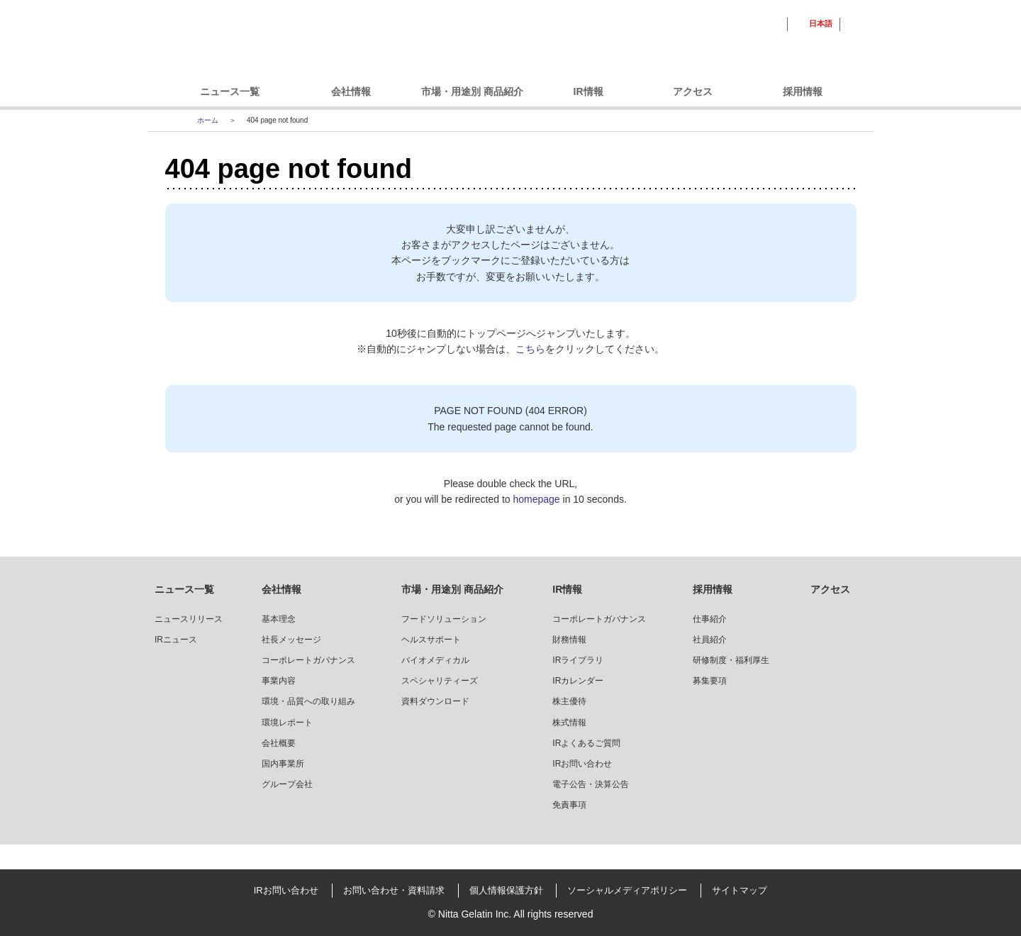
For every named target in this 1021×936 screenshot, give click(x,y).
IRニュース (176, 640)
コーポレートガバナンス (308, 660)
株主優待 (569, 701)
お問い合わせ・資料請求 (394, 890)
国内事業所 (283, 764)
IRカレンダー (577, 681)
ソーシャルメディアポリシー (627, 890)
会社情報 (351, 91)
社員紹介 (710, 640)
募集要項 (710, 681)
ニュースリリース (189, 619)
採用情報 (802, 91)
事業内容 (279, 681)
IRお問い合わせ (582, 764)
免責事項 (569, 805)
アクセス (693, 91)
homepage (536, 499)
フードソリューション (443, 619)
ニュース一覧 (230, 91)
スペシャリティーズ (439, 681)
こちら (530, 349)
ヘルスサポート (431, 640)
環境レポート (287, 723)
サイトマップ (739, 890)
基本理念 (279, 619)
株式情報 (569, 723)
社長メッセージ (291, 640)
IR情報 (588, 91)
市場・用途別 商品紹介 (472, 91)
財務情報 (569, 640)
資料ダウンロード (435, 701)
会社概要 (279, 743)
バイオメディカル (435, 660)
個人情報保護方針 (506, 890)
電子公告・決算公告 (590, 784)
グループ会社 (287, 784)
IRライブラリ (577, 660)
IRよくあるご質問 (586, 743)
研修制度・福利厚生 (731, 660)
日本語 (820, 23)
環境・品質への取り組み (308, 701)
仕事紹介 (710, 619)
